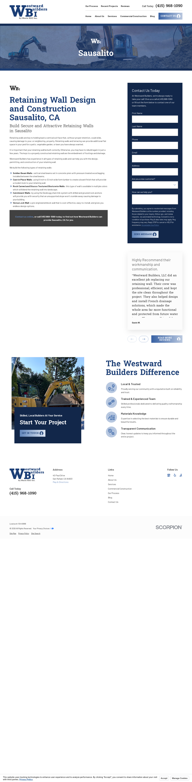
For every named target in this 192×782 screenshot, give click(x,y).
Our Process (91, 6)
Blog (110, 497)
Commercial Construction (120, 488)
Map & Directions (61, 482)
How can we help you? (142, 192)
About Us (112, 479)
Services (112, 484)
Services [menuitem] (112, 16)
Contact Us (113, 502)
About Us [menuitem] (99, 16)
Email (134, 152)
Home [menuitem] (88, 16)
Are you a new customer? (143, 179)
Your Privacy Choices (43, 528)
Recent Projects (109, 6)
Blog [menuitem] (152, 16)
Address (136, 165)
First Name (137, 113)
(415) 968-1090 (169, 6)
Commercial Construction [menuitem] (133, 16)
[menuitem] (13, 533)
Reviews (125, 6)
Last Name (137, 126)
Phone (135, 139)
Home (111, 475)
